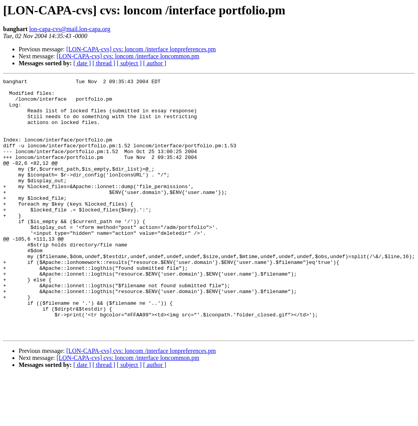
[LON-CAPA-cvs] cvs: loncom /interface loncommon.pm (128, 56)
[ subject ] (129, 63)
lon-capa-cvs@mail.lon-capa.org (69, 29)
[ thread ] (103, 63)
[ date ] (82, 63)
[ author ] (155, 63)
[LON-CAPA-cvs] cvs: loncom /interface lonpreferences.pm (141, 49)
